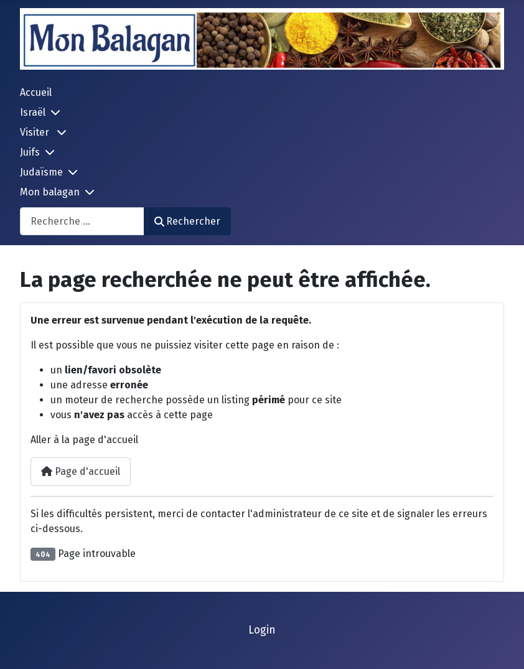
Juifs (30, 152)
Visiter (36, 132)
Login (262, 630)
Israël (32, 112)
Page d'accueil (80, 471)
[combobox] (82, 221)
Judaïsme (41, 172)
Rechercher (187, 221)
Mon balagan (50, 192)
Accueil (36, 92)
